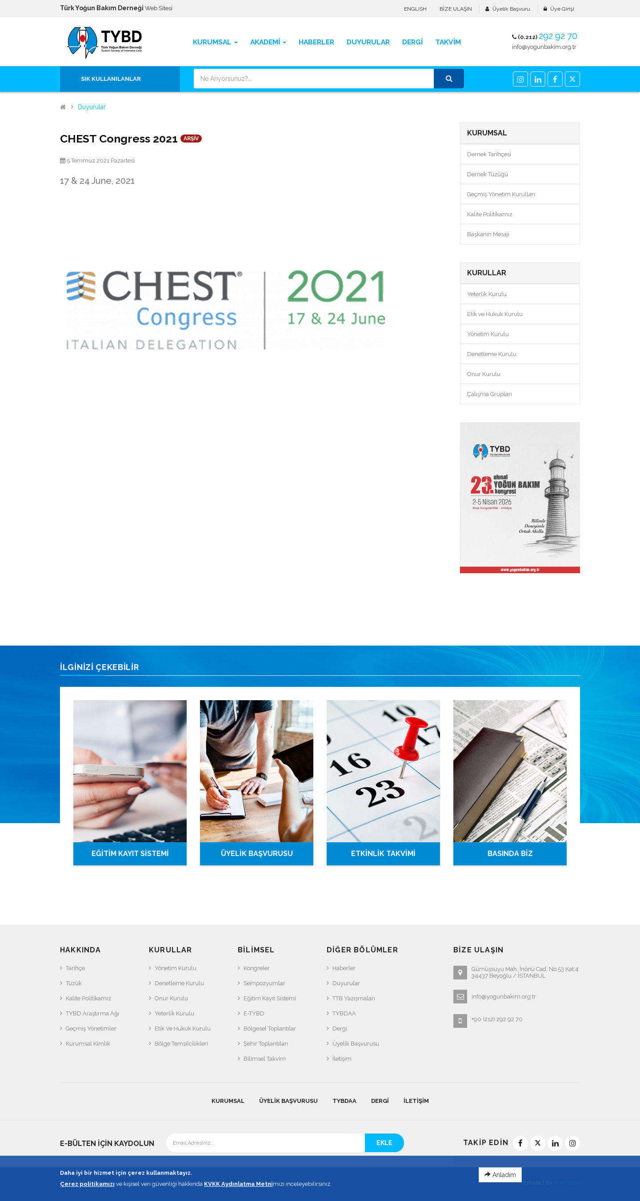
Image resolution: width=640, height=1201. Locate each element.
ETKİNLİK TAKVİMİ (383, 853)
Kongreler (257, 968)
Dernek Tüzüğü (487, 174)
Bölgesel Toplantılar (270, 1028)
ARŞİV (191, 138)
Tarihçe (75, 968)
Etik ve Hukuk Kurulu (495, 314)
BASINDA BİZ (510, 853)
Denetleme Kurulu (491, 354)
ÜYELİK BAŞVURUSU (257, 853)
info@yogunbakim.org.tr (544, 47)
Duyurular (92, 107)
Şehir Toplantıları (266, 1043)
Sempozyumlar (264, 983)
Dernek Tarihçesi (489, 154)
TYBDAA (344, 1013)
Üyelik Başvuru (511, 9)
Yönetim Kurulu (488, 334)
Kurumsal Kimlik (88, 1043)
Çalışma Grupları (489, 394)
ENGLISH (415, 9)
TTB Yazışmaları (353, 998)
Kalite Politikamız (489, 214)
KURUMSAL (228, 1101)
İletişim (342, 1058)
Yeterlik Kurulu (487, 294)
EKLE (384, 1142)
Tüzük (74, 983)
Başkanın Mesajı (488, 234)
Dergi (339, 1028)
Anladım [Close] (500, 1178)
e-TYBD (254, 1013)
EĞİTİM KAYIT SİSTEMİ (130, 853)
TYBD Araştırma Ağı (92, 1013)
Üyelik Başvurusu (355, 1043)
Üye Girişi (562, 9)
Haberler (344, 968)
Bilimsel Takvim (265, 1058)
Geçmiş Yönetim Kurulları (501, 194)
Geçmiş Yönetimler (91, 1028)
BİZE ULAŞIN (456, 9)
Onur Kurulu (483, 374)
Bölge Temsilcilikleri (181, 1043)
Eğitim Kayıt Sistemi (270, 998)
